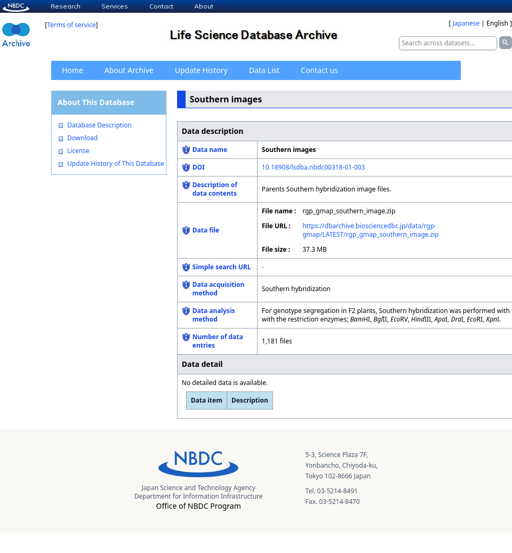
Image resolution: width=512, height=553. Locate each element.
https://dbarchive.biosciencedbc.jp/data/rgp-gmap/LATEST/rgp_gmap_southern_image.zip (370, 230)
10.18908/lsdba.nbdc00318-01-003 (313, 167)
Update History (201, 70)
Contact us (319, 70)
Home (72, 70)
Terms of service (71, 24)
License (78, 151)
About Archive (129, 70)
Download (82, 138)
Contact (161, 6)
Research (66, 6)
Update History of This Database (115, 163)
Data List (264, 70)
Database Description (99, 125)
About (203, 6)
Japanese (465, 23)
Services (114, 6)
